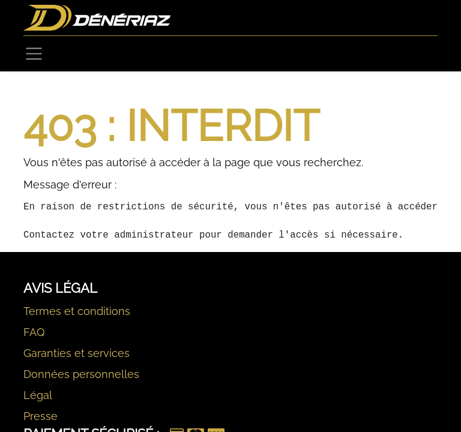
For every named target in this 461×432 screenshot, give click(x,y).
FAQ (33, 332)
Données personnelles (81, 374)
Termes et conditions (76, 311)
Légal (37, 395)
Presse (40, 416)
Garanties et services (76, 353)
